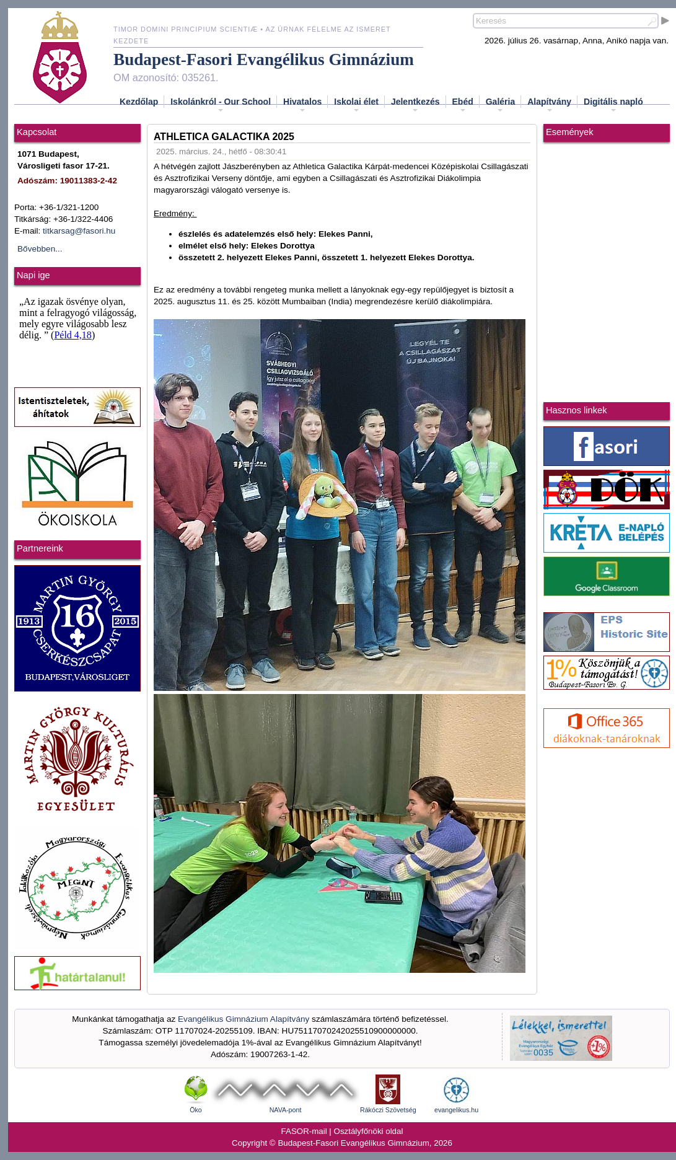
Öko (196, 1110)
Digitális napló (613, 105)
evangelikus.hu (456, 1110)
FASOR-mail (304, 1131)
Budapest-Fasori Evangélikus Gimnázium (263, 59)
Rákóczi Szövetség (388, 1110)
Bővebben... (40, 248)
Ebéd (462, 105)
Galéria (500, 105)
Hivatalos (302, 105)
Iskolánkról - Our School (220, 105)
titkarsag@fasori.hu (79, 230)
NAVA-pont (286, 1110)
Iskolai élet (356, 105)
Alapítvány (549, 105)
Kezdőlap (139, 102)
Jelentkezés (415, 105)
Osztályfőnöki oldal (368, 1131)
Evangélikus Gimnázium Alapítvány (243, 1019)
